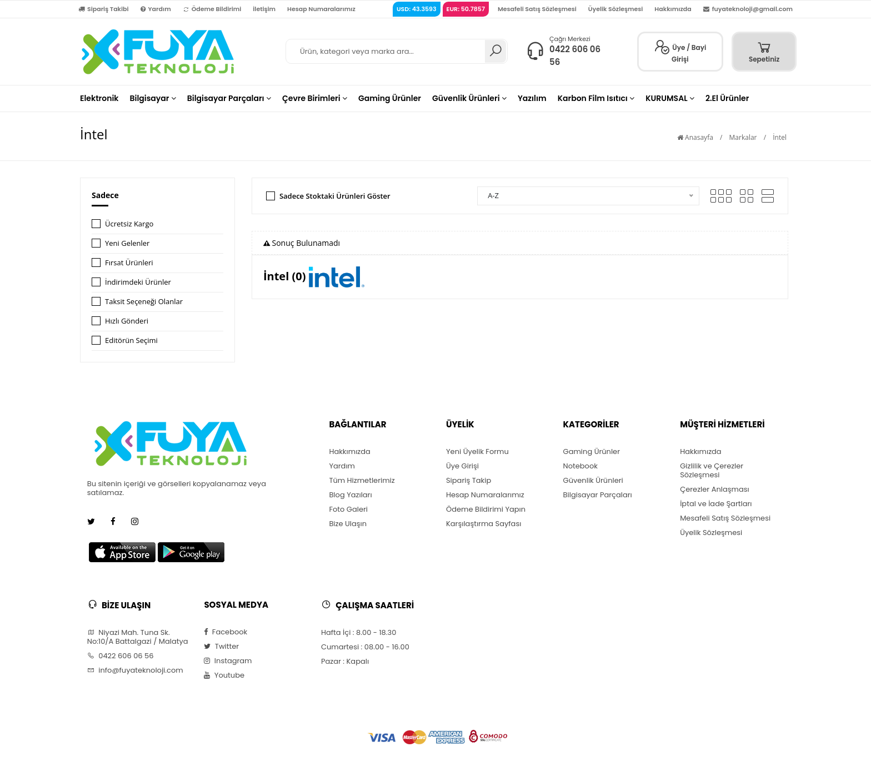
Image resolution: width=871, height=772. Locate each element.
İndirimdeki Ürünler (138, 282)
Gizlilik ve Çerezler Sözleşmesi (711, 471)
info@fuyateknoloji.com (135, 670)
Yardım (156, 8)
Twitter (221, 646)
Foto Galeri (348, 509)
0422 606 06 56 (120, 656)
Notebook (580, 466)
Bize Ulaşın (348, 523)
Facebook (225, 632)
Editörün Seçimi (131, 340)
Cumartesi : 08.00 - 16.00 (365, 647)
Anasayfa (695, 137)
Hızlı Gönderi (126, 321)
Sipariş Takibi (103, 8)
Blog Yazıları (350, 495)
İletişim (264, 8)
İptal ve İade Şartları (716, 503)
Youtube (224, 675)
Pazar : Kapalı (345, 661)
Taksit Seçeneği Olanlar (144, 301)
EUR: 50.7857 (466, 8)
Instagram (228, 661)
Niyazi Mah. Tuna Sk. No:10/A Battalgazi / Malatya (137, 637)
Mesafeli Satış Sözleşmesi (537, 8)
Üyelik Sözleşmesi (615, 8)
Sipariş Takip (468, 480)
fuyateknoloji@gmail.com (748, 8)
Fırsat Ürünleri (129, 263)
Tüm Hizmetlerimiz (361, 480)
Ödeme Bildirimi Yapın (485, 509)
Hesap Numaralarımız (321, 8)
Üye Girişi (462, 466)
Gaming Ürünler (591, 451)
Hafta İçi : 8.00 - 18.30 (358, 632)
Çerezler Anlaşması (714, 489)
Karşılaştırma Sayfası (483, 523)
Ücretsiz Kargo (129, 224)
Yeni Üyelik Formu (477, 451)
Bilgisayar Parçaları (597, 495)
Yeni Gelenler (127, 243)
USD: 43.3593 (417, 8)
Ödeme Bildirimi (212, 8)
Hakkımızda (672, 8)
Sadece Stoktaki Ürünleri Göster (335, 196)
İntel (780, 137)
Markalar (743, 137)
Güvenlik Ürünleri (593, 480)
